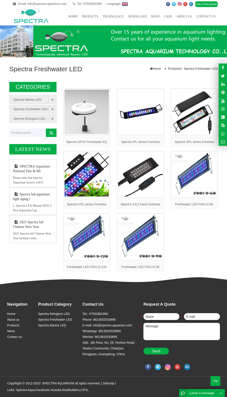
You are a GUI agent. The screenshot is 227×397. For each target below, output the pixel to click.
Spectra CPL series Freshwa (86, 204)
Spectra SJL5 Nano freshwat (140, 204)
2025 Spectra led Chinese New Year (28, 224)
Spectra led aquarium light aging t (31, 196)
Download (137, 16)
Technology (113, 16)
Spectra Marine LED (27, 99)
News (155, 16)
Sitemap (108, 383)
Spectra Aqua (25, 390)
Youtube (55, 390)
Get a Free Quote (206, 4)
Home (73, 16)
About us (184, 16)
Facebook (42, 390)
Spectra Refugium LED (29, 118)
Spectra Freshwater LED (201, 68)
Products (90, 16)
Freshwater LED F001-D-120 (87, 267)
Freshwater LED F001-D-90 (140, 267)
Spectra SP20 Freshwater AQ (86, 142)
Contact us (205, 16)
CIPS (84, 390)
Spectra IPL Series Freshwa (140, 142)
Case (168, 16)
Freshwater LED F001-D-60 (194, 204)
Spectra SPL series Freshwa (194, 142)
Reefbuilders (71, 390)
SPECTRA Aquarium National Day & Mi (31, 168)
